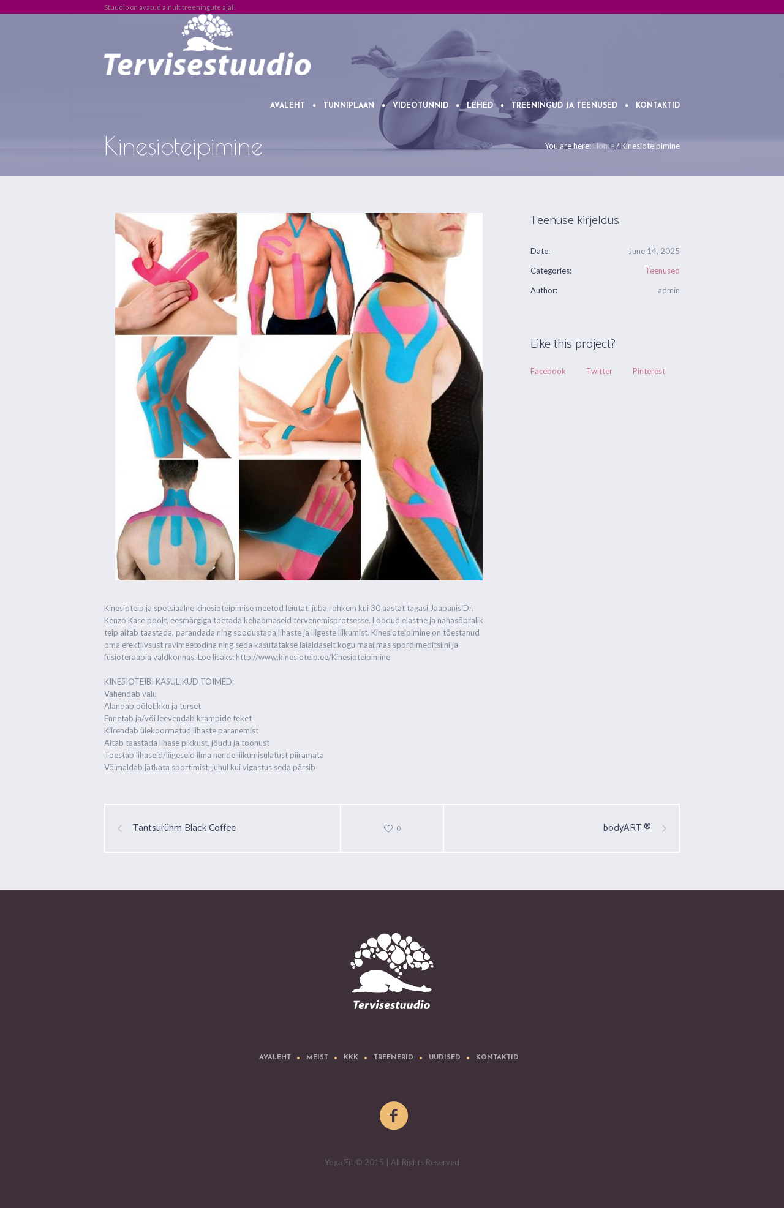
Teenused (662, 271)
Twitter (599, 371)
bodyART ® (627, 828)
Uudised (445, 1057)
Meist (317, 1057)
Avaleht (275, 1057)
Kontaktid (497, 1057)
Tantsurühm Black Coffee (184, 828)
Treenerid (393, 1057)
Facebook (548, 371)
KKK (351, 1057)
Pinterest (649, 371)
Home (603, 146)
